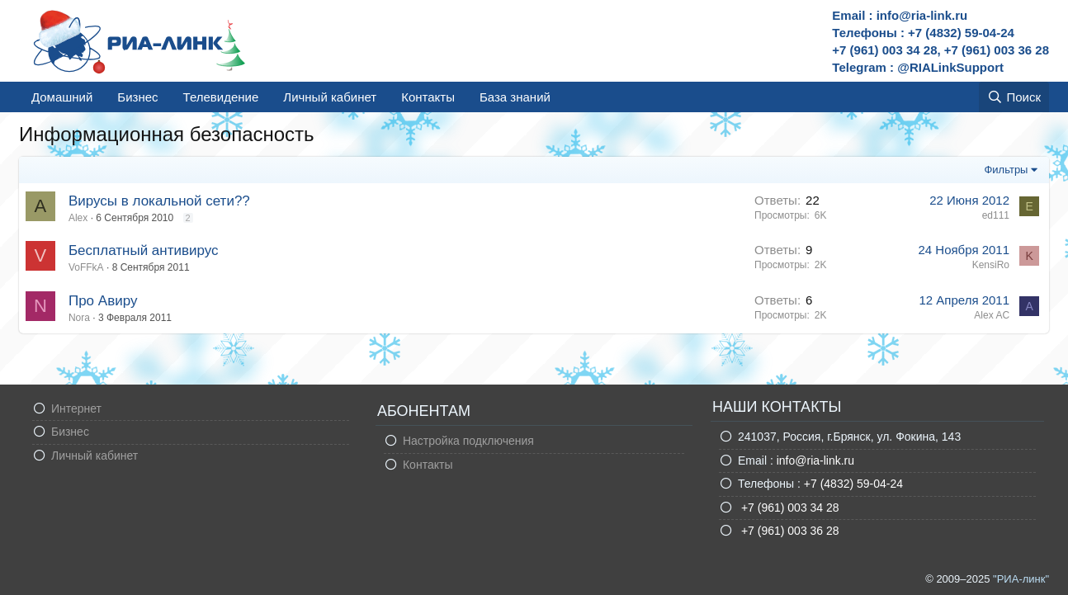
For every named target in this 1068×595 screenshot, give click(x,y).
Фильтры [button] (1006, 169)
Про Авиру (103, 301)
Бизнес (137, 97)
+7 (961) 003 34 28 (788, 507)
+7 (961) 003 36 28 (788, 530)
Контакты (428, 97)
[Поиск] (1014, 97)
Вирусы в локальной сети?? (159, 201)
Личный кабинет (329, 97)
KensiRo (990, 265)
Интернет (76, 408)
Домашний (61, 97)
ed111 (995, 215)
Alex (78, 218)
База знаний (515, 97)
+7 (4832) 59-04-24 (853, 483)
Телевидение (221, 97)
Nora (79, 317)
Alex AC (991, 315)
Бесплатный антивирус (144, 250)
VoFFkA (86, 267)
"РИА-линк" (1021, 579)
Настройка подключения (468, 440)
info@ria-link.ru (815, 460)
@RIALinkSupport (950, 67)
